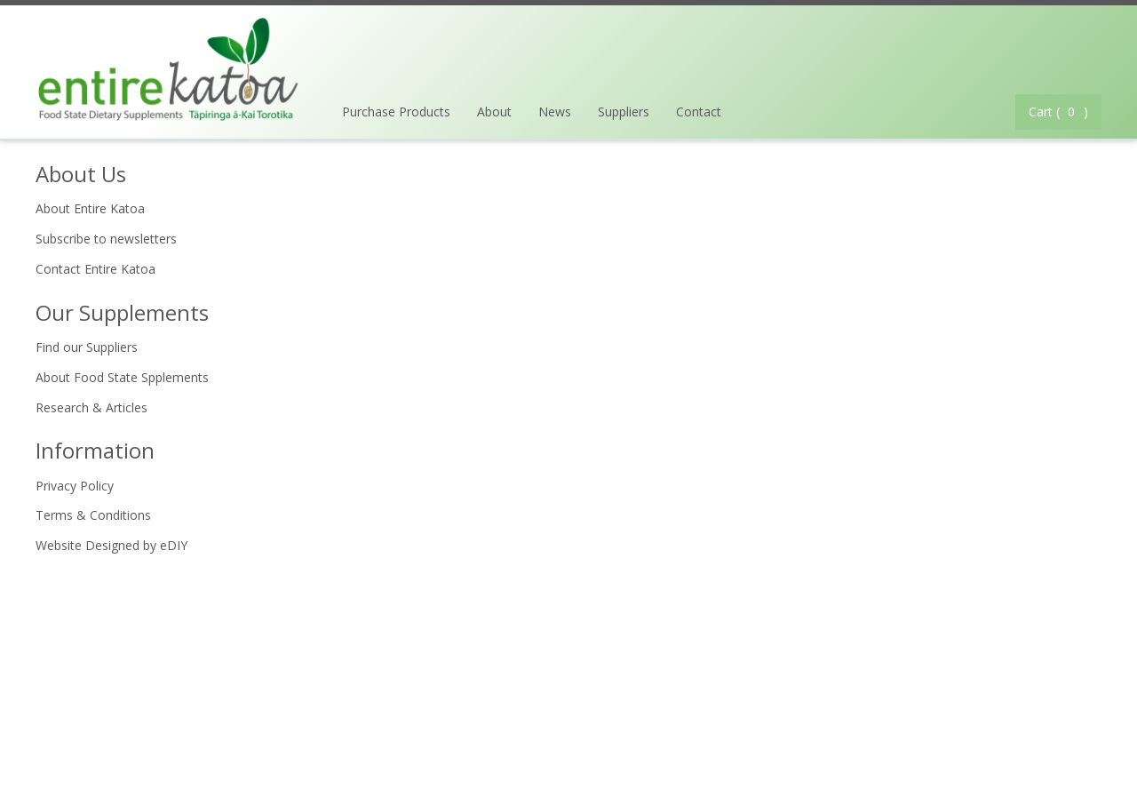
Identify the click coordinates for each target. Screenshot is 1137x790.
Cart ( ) (1058, 111)
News (554, 111)
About (494, 111)
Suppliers (623, 111)
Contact (698, 111)
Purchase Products (396, 111)
